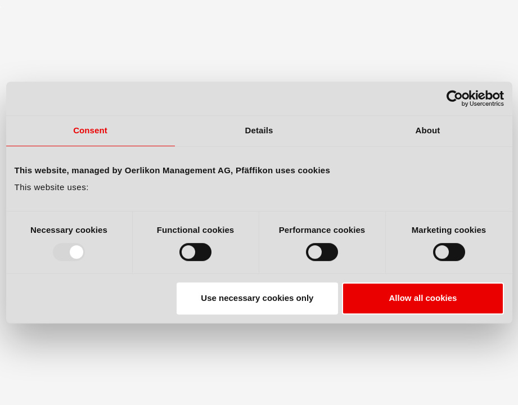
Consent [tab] (90, 130)
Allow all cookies (423, 298)
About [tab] (428, 130)
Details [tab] (259, 130)
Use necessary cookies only (257, 298)
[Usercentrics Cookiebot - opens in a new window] (455, 98)
